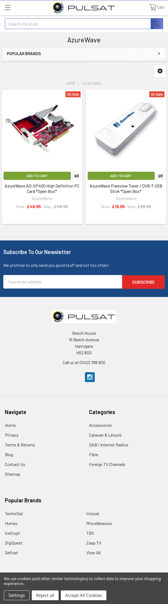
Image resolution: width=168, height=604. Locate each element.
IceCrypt (12, 532)
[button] (160, 71)
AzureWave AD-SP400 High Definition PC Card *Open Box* (42, 188)
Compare (76, 176)
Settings (16, 595)
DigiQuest (14, 542)
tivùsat (92, 513)
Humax (11, 522)
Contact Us (15, 464)
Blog (9, 454)
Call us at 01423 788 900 (84, 362)
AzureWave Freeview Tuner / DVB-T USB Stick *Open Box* (126, 188)
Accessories (100, 424)
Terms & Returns (20, 444)
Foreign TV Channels (107, 464)
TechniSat (14, 513)
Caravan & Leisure (105, 434)
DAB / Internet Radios (108, 444)
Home (10, 424)
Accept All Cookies (83, 595)
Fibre (93, 454)
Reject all (45, 595)
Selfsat (11, 552)
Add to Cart (37, 176)
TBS (90, 532)
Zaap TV (93, 542)
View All (93, 552)
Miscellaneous (99, 522)
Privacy (11, 434)
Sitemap (12, 473)
